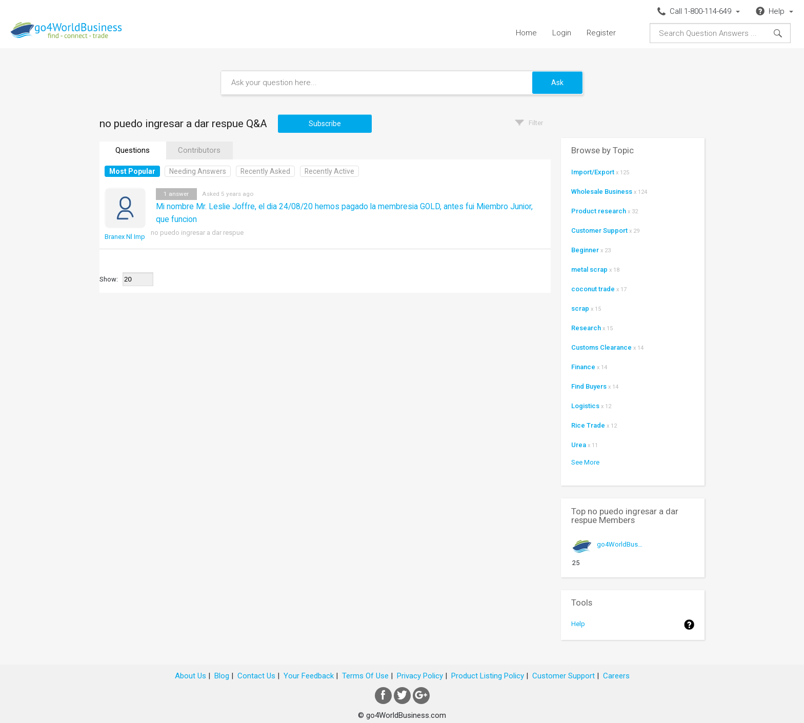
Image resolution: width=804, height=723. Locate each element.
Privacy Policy (420, 675)
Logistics (585, 406)
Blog (221, 675)
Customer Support (599, 230)
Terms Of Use (365, 675)
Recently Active (329, 171)
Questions (132, 150)
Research (586, 328)
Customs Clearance (601, 347)
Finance (583, 367)
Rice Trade (588, 425)
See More (585, 462)
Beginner (585, 250)
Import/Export (592, 172)
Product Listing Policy (487, 675)
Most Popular (132, 171)
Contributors (199, 150)
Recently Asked (265, 171)
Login (561, 32)
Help (578, 624)
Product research (598, 211)
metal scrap (589, 269)
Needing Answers (197, 171)
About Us (190, 675)
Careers (616, 675)
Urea (578, 445)
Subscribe (325, 123)
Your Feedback (309, 675)
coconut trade (593, 289)
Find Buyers (589, 386)
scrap (580, 308)
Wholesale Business (601, 191)
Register (601, 32)
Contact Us (256, 675)
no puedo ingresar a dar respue (197, 232)
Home (526, 32)
